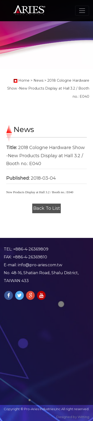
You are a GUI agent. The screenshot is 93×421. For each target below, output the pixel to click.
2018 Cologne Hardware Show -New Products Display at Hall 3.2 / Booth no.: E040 (48, 88)
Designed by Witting (72, 417)
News (38, 80)
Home (24, 80)
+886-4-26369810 (30, 257)
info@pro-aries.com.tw (40, 265)
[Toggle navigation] (82, 11)
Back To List (46, 208)
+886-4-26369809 (30, 249)
